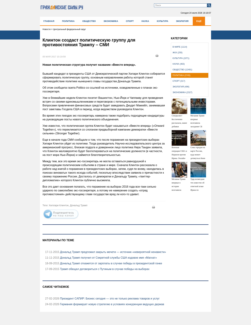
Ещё (199, 21)
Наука (145, 21)
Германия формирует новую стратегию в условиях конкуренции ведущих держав (111, 304)
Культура (162, 21)
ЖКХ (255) (177, 52)
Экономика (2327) (182, 92)
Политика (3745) (181, 75)
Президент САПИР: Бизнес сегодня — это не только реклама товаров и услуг (109, 298)
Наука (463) (179, 64)
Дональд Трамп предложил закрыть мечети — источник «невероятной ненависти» (112, 252)
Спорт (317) (179, 81)
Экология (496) (181, 87)
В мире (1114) (180, 47)
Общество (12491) (182, 69)
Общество (89, 21)
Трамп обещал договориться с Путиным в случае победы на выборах (104, 269)
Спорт (130, 21)
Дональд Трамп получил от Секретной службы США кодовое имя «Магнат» (108, 257)
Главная (48, 21)
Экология (182, 21)
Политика (68, 21)
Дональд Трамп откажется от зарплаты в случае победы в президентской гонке (110, 263)
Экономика (111, 21)
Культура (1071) (181, 58)
